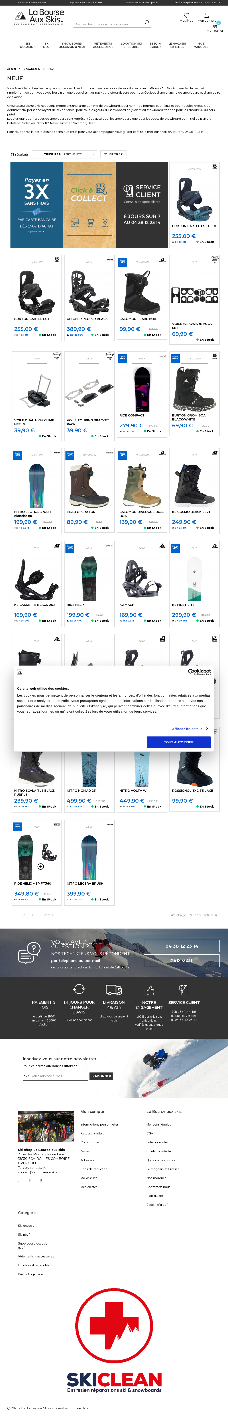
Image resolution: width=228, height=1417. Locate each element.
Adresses (87, 1161)
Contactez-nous (158, 1187)
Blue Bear (82, 1409)
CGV (150, 1134)
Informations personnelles (100, 1125)
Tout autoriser (178, 742)
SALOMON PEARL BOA (138, 319)
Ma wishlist (89, 1178)
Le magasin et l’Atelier (163, 1169)
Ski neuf (24, 1235)
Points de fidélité (159, 1152)
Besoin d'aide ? (158, 1205)
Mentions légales (159, 1125)
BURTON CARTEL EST (32, 319)
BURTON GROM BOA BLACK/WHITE (189, 418)
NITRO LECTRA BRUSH (85, 884)
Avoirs (85, 1152)
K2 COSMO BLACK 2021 (191, 512)
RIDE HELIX (76, 605)
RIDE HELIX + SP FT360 (33, 884)
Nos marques (156, 1178)
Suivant (47, 915)
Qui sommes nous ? (161, 1161)
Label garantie (157, 1143)
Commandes (90, 1143)
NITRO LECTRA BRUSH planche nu (33, 514)
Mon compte (92, 1111)
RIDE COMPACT (132, 416)
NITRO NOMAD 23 (81, 791)
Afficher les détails (187, 728)
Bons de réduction (94, 1169)
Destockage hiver (30, 1275)
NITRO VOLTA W (133, 791)
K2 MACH (127, 605)
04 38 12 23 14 (194, 131)
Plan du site (155, 1196)
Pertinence (64, 154)
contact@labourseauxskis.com (41, 1173)
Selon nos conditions (78, 1020)
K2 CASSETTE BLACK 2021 (36, 605)
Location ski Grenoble (33, 1266)
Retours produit (92, 1134)
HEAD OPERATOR (81, 512)
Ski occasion (27, 1226)
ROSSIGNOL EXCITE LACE (193, 791)
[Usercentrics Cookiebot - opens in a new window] (191, 672)
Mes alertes (89, 1187)
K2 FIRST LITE (183, 605)
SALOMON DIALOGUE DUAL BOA (137, 514)
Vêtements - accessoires (36, 1257)
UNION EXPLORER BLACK (87, 319)
